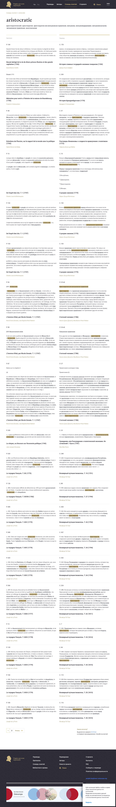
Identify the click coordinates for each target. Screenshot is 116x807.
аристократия (27, 26)
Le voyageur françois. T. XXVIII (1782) (20, 497)
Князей (80, 603)
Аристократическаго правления (70, 310)
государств (105, 92)
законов (98, 124)
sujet (17, 169)
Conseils (14, 513)
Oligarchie (11, 711)
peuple (28, 158)
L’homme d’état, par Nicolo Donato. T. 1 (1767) (23, 317)
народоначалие (87, 435)
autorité (8, 55)
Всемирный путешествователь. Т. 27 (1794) (76, 497)
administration (11, 569)
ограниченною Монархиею (81, 607)
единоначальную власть (85, 92)
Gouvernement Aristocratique (43, 310)
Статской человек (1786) (68, 317)
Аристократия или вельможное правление (73, 287)
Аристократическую (66, 347)
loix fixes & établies (47, 385)
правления (63, 302)
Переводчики (64, 757)
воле (96, 390)
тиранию (97, 707)
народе (90, 686)
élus (54, 293)
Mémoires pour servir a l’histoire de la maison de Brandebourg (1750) (29, 99)
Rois (46, 340)
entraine (46, 387)
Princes (29, 603)
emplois (8, 297)
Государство (88, 679)
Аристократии (72, 126)
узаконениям (63, 345)
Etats (27, 92)
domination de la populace (27, 684)
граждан (73, 90)
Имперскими (104, 603)
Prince (40, 122)
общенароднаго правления (78, 83)
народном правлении (72, 169)
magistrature (45, 467)
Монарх (98, 601)
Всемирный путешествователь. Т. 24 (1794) (76, 522)
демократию (89, 711)
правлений (87, 94)
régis (54, 306)
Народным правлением (80, 160)
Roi (9, 633)
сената (91, 257)
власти (74, 467)
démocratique (45, 460)
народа (86, 162)
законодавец (70, 124)
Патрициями (73, 562)
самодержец (63, 171)
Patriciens (31, 541)
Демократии (89, 594)
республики (88, 79)
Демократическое (99, 460)
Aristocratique (51, 345)
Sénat (11, 340)
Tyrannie (40, 707)
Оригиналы (37, 760)
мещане (99, 462)
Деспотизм (99, 403)
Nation (50, 596)
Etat (32, 656)
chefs (54, 405)
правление (89, 81)
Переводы (50, 4)
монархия (70, 681)
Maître (23, 609)
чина (79, 295)
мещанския (90, 564)
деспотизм (65, 398)
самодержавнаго (65, 252)
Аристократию (100, 55)
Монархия (70, 403)
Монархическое (77, 379)
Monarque (39, 601)
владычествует (76, 390)
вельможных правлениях (69, 263)
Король (103, 630)
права (83, 255)
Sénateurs (40, 518)
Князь (105, 513)
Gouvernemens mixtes (13, 349)
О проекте (83, 4)
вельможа (71, 26)
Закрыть (89, 802)
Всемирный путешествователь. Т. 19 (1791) (76, 473)
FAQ (87, 764)
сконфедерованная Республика (95, 458)
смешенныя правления (83, 349)
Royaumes (24, 347)
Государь (97, 609)
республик (97, 297)
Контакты (89, 760)
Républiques (35, 79)
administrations (33, 119)
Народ (61, 169)
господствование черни (79, 684)
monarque (44, 167)
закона (61, 390)
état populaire (36, 225)
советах (62, 513)
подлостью (85, 539)
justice (22, 124)
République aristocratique (41, 405)
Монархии (86, 336)
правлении (67, 405)
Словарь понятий (71, 4)
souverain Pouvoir (12, 92)
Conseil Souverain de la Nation (35, 571)
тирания (77, 681)
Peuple (32, 83)
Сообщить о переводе (93, 768)
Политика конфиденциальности (97, 771)
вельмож (62, 128)
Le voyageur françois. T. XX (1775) (18, 473)
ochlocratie (10, 684)
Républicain (10, 379)
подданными (68, 541)
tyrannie (18, 681)
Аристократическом (71, 416)
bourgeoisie (29, 462)
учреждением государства (82, 220)
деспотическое (71, 387)
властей (69, 467)
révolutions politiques (39, 688)
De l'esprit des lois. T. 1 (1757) (17, 193)
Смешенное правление (67, 332)
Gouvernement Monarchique (29, 85)
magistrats (31, 467)
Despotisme (20, 387)
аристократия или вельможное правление (50, 26)
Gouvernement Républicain (31, 381)
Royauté (21, 658)
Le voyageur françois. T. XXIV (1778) (19, 637)
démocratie (16, 160)
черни (92, 132)
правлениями (97, 119)
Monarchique (12, 347)
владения (66, 601)
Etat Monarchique (45, 413)
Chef (7, 609)
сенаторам (63, 259)
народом (82, 562)
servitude (9, 543)
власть (101, 160)
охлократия (63, 684)
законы (61, 96)
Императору (80, 598)
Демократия (88, 603)
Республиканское (65, 379)
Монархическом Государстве (96, 413)
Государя (98, 122)
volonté (8, 390)
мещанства (84, 462)
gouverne (29, 385)
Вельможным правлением (68, 164)
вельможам (63, 85)
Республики (63, 569)
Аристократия (64, 291)
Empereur (28, 598)
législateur (52, 122)
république (20, 158)
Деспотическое (89, 379)
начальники (85, 407)
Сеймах (105, 605)
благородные (98, 252)
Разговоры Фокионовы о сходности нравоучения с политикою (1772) (83, 142)
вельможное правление (16, 28)
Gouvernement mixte (16, 332)
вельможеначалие (99, 26)
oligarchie (34, 681)
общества (74, 130)
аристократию (90, 490)
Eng (38, 4)
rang (27, 295)
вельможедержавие (83, 26)
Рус (35, 4)
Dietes (46, 605)
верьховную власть (102, 158)
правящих (96, 714)
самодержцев (89, 85)
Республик (80, 304)
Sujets (8, 541)
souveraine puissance (46, 158)
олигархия (102, 409)
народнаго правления (72, 132)
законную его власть (77, 55)
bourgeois (48, 462)
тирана (61, 709)
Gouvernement (40, 81)
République (24, 569)
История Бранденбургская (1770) (72, 101)
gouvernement (16, 248)
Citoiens (16, 90)
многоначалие (31, 28)
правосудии (89, 124)
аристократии (95, 336)
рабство (70, 543)
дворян (85, 511)
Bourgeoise (42, 564)
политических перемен (82, 688)
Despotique (31, 379)
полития (84, 411)
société (28, 128)
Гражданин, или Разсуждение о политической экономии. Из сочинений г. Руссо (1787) (82, 442)
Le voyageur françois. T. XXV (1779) (19, 522)
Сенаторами (76, 518)
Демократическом (101, 416)
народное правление (90, 117)
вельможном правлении (72, 207)
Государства (69, 656)
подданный (83, 171)
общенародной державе (73, 158)
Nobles (40, 511)
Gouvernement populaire (37, 117)
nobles (12, 252)
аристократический (13, 26)
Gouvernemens (17, 94)
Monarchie (9, 117)
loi (34, 387)
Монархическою (85, 347)
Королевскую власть (72, 658)
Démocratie (24, 83)
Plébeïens (27, 539)
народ (90, 83)
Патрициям (92, 541)
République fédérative (37, 458)
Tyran (8, 709)
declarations (51, 342)
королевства (63, 349)
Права (75, 257)
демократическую (100, 338)
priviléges (33, 255)
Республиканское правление (83, 381)
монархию (62, 117)
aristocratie (22, 13)
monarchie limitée (18, 607)
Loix (38, 94)
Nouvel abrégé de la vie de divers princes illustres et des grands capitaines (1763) (29, 63)
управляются (76, 306)
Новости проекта (65, 764)
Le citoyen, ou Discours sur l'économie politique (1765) (26, 443)
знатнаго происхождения (88, 293)
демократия (103, 681)
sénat (52, 255)
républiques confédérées (43, 592)
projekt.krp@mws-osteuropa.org (96, 778)
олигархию (73, 711)
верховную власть (87, 383)
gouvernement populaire (16, 209)
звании (101, 295)
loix (10, 119)
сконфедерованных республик (89, 592)
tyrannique (20, 437)
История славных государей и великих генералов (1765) (81, 64)
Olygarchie (16, 409)
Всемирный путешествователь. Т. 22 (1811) (76, 614)
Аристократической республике (70, 407)
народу (100, 541)
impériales (13, 605)
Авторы (59, 4)
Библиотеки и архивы (40, 768)
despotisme (22, 492)
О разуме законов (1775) (68, 193)
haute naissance (40, 293)
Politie (22, 411)
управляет (79, 385)
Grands (25, 126)
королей (101, 340)
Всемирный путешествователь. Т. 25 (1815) (76, 665)
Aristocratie (31, 55)
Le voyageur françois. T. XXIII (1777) (19, 614)
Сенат (61, 340)
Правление (68, 628)
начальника (73, 609)
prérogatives (30, 252)
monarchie (40, 250)
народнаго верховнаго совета (69, 571)
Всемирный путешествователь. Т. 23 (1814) (76, 637)
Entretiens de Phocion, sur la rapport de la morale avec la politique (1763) (30, 142)
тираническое (69, 437)
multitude (44, 130)
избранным (101, 293)
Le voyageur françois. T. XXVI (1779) (19, 665)
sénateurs (26, 257)
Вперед (17, 730)
